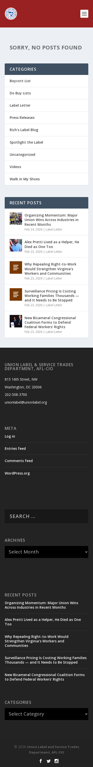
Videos (15, 166)
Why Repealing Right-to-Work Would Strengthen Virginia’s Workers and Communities (50, 268)
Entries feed (15, 448)
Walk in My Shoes (25, 179)
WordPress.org (17, 473)
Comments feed (19, 460)
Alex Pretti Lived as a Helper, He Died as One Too (52, 244)
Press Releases (22, 117)
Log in (10, 436)
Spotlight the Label (26, 142)
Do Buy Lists (20, 93)
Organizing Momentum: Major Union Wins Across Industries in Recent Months (52, 220)
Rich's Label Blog (24, 129)
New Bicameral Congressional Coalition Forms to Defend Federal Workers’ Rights (50, 322)
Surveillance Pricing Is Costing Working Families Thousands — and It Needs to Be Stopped (52, 295)
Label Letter (20, 105)
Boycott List (20, 80)
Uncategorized (22, 154)
